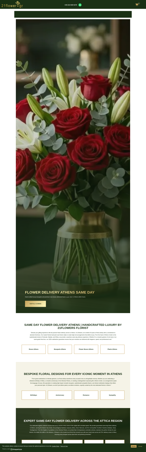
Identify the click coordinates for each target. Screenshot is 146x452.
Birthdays (33, 395)
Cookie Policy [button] (55, 446)
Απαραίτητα (17, 449)
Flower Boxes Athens (86, 349)
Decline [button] (134, 446)
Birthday (34, 14)
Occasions (47, 14)
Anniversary (60, 395)
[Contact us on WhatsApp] (80, 4)
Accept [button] (140, 446)
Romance (86, 395)
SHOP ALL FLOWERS (35, 303)
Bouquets (73, 14)
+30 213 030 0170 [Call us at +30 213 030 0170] (70, 5)
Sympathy (86, 14)
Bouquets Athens (60, 349)
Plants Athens (112, 349)
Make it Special (125, 14)
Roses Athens (33, 349)
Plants (112, 14)
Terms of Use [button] (64, 446)
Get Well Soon (99, 14)
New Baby (60, 14)
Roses (21, 14)
